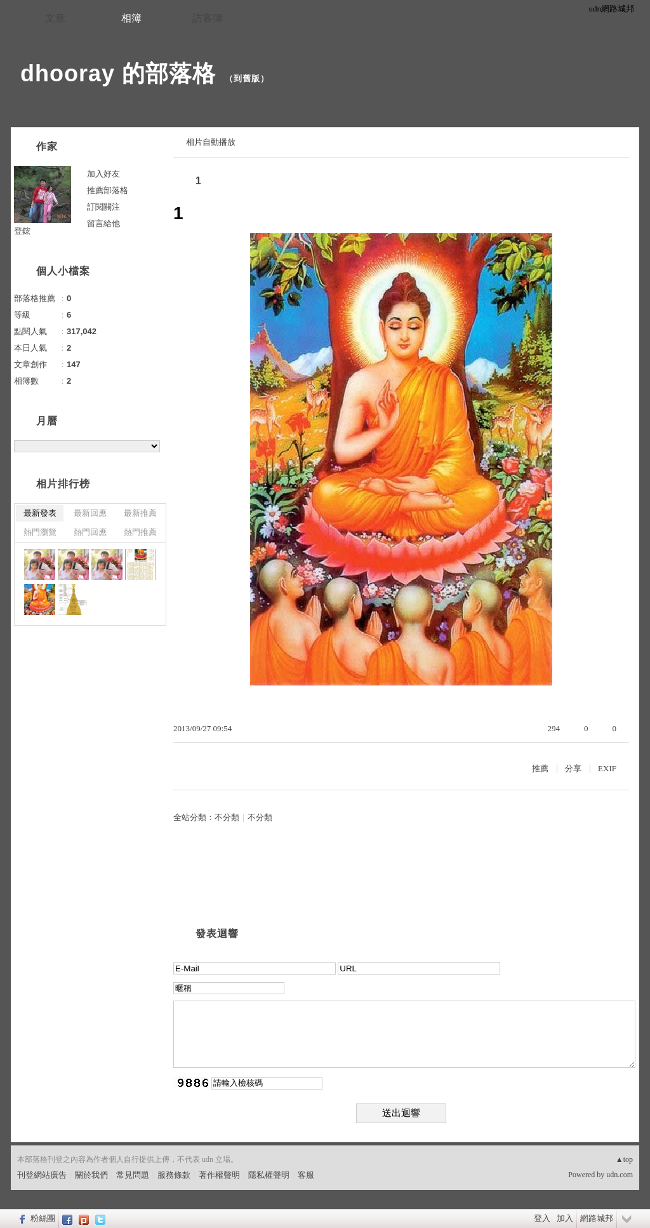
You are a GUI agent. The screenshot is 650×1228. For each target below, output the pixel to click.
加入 (565, 1218)
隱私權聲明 (268, 1175)
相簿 (131, 18)
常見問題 (132, 1175)
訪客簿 (207, 18)
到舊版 (247, 78)
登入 (542, 1218)
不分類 (227, 817)
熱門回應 (90, 532)
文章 (55, 18)
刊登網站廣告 (42, 1175)
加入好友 (103, 174)
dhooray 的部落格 (118, 73)
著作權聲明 (219, 1175)
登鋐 (22, 231)
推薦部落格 (107, 190)
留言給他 (103, 223)
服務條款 (173, 1175)
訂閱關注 (103, 207)
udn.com (619, 1174)
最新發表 (39, 513)
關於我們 (91, 1175)
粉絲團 (42, 1218)
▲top (624, 1159)
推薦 (540, 768)
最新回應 (90, 513)
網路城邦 (596, 1218)
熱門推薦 (140, 532)
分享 (573, 768)
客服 (306, 1175)
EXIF (607, 768)
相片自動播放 (210, 142)
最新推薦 (140, 513)
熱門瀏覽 (39, 532)
